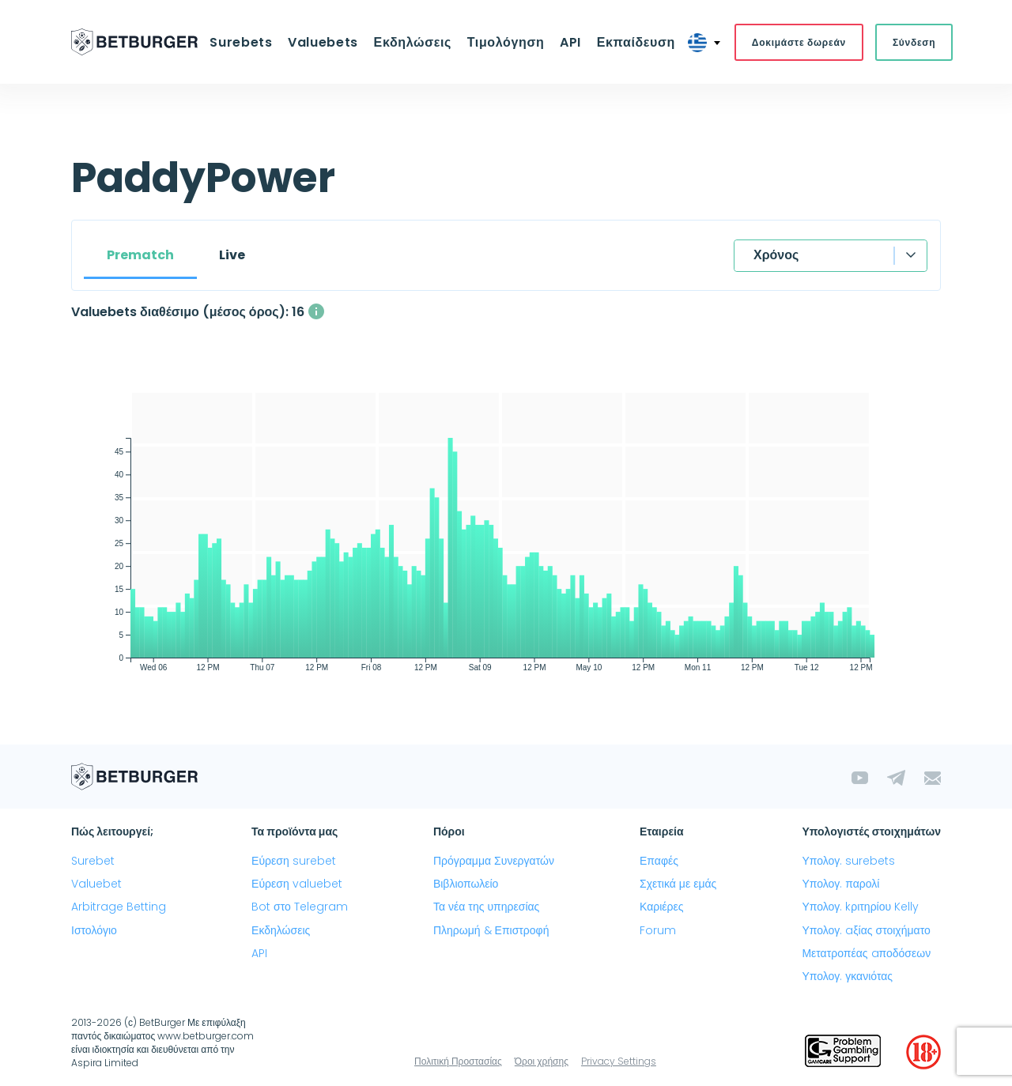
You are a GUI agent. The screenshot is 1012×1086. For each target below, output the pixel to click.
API (569, 42)
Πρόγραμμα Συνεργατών (493, 861)
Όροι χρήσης (541, 1062)
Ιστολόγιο (94, 930)
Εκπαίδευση (633, 42)
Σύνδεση (910, 42)
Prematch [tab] (140, 256)
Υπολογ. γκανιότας (847, 977)
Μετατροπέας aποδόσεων (866, 954)
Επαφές (659, 861)
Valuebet (96, 884)
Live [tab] (232, 256)
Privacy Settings (618, 1062)
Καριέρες (662, 907)
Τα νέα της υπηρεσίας (486, 907)
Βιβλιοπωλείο (465, 884)
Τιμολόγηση (505, 42)
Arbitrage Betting (118, 907)
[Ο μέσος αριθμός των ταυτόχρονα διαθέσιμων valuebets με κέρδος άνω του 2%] (316, 312)
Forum (658, 930)
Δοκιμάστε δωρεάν (795, 42)
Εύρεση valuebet (296, 884)
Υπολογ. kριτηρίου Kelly (860, 907)
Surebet (93, 861)
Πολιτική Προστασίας (458, 1062)
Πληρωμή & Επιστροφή (491, 930)
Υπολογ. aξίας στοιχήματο (866, 930)
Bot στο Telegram (299, 907)
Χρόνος (776, 256)
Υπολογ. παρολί (840, 884)
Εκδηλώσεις (412, 42)
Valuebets (325, 42)
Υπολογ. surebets (848, 861)
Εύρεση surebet (293, 861)
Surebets (244, 42)
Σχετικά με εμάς (678, 884)
